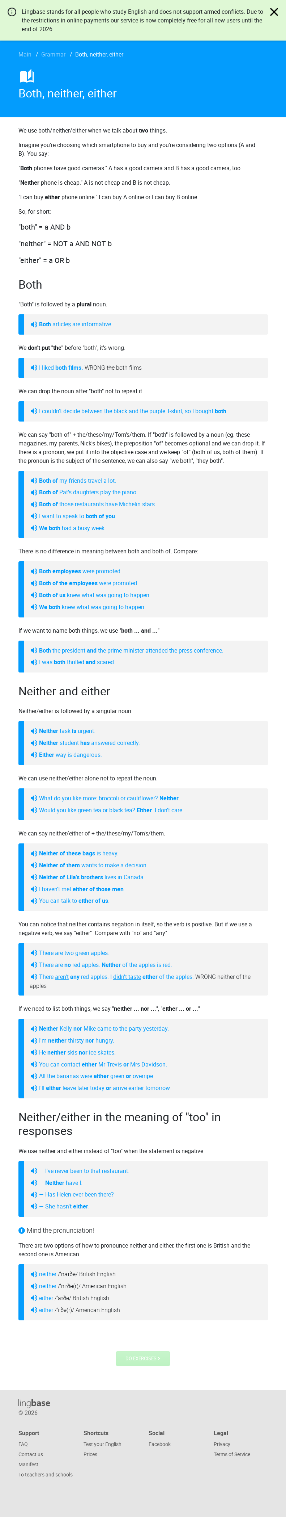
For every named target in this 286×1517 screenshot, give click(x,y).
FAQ (23, 1444)
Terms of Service (232, 1454)
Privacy (222, 1444)
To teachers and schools (45, 1474)
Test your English (102, 1444)
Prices (90, 1454)
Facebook (160, 1444)
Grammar (53, 54)
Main (24, 54)
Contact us (30, 1454)
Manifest (28, 1464)
